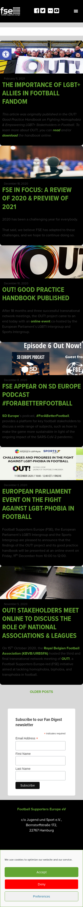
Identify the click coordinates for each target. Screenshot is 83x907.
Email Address (26, 738)
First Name (23, 753)
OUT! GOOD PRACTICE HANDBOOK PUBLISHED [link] (35, 294)
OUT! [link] (66, 659)
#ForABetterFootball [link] (52, 416)
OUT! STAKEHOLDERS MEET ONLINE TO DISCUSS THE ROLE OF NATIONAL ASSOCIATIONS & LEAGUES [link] (40, 623)
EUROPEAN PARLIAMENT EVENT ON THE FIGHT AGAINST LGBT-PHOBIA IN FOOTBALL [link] (38, 504)
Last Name (23, 768)
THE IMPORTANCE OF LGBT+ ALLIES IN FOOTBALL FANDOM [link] (41, 94)
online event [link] (40, 321)
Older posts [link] (41, 692)
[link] (6, 54)
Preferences (41, 896)
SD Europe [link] (10, 416)
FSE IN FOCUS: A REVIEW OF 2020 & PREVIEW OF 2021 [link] (37, 199)
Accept (41, 872)
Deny (41, 884)
